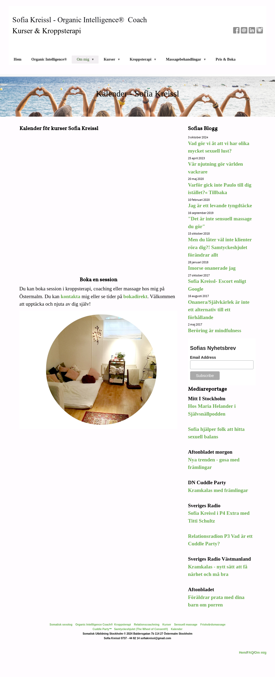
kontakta (70, 296)
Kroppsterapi (122, 624)
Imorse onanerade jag (212, 268)
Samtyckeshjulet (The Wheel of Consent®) (141, 629)
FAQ (250, 652)
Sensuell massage (185, 624)
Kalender (177, 629)
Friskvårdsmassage (212, 624)
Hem (17, 59)
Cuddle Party (101, 629)
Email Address (203, 357)
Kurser (166, 624)
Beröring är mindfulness (214, 330)
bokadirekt (135, 296)
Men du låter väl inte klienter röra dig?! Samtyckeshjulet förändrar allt (220, 247)
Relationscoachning (147, 624)
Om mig (260, 652)
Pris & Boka (226, 59)
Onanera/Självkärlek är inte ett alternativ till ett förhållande (218, 309)
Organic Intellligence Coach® (94, 624)
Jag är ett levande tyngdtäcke (220, 205)
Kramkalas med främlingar (218, 490)
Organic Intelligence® (49, 59)
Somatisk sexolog (61, 624)
